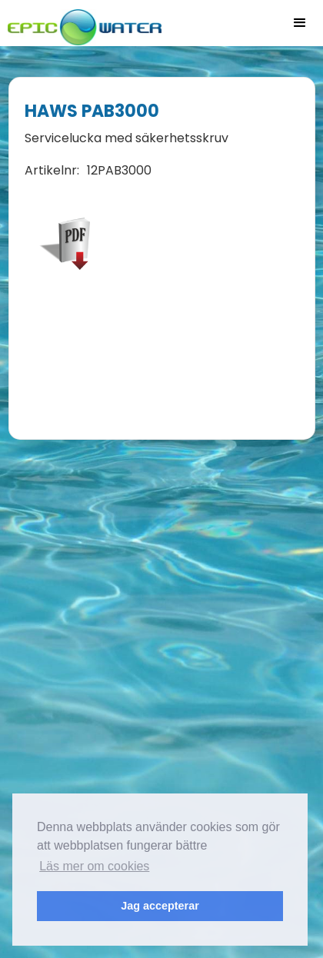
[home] (81, 22)
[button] (300, 23)
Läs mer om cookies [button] (94, 866)
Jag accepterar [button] (160, 906)
